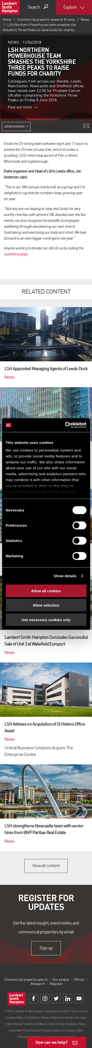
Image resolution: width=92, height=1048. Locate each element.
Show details (65, 576)
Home (6, 19)
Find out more (23, 107)
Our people (61, 979)
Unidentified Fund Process (24, 1030)
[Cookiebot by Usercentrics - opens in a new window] (65, 425)
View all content (46, 866)
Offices (79, 979)
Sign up (46, 948)
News (85, 19)
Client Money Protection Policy (67, 1024)
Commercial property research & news (46, 19)
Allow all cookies (46, 591)
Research (38, 984)
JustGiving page (15, 254)
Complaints (32, 1017)
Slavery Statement (51, 1017)
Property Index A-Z (53, 1030)
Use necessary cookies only (45, 619)
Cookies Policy (14, 1017)
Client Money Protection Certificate (26, 1024)
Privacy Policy (74, 1030)
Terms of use (78, 1011)
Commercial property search (26, 979)
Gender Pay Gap (75, 1017)
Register (56, 984)
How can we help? (52, 1042)
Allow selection (46, 605)
